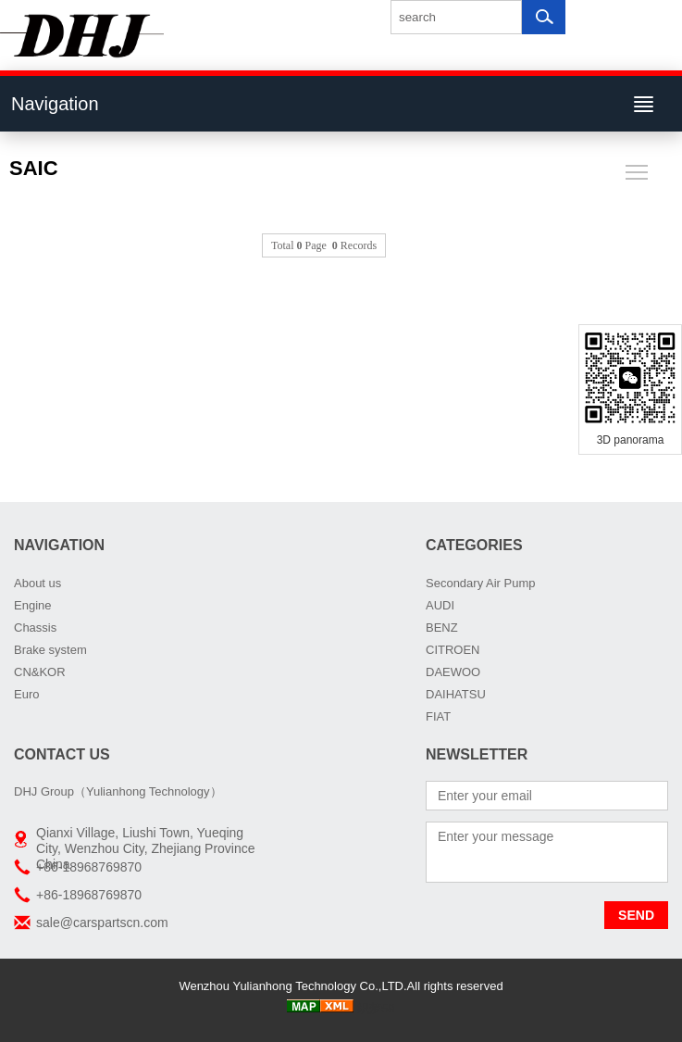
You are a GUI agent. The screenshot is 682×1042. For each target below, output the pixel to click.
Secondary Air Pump (481, 583)
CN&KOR (40, 672)
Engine (32, 605)
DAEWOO (453, 672)
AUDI (440, 605)
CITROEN (453, 650)
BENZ (442, 627)
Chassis (35, 627)
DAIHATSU (456, 694)
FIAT (438, 716)
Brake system (50, 650)
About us (37, 583)
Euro (26, 694)
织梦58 (375, 1008)
